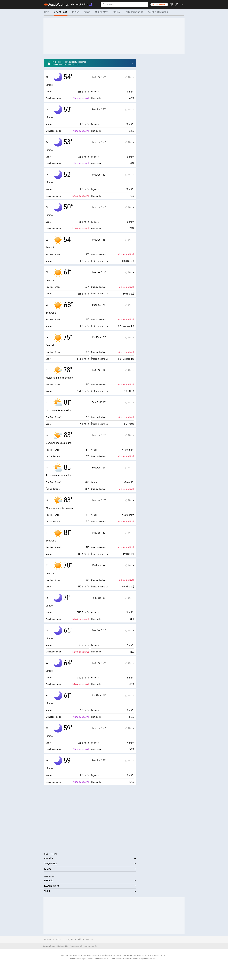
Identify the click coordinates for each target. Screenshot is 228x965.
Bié (79, 939)
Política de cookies (114, 958)
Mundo (47, 939)
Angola (69, 939)
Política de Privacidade (97, 958)
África (58, 939)
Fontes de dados (149, 958)
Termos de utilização (78, 958)
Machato (90, 939)
